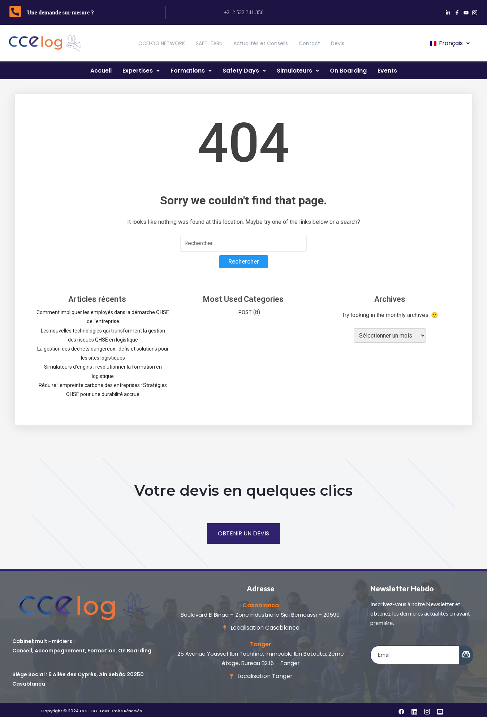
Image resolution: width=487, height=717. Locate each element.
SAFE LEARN (209, 43)
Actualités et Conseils (260, 43)
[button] (449, 43)
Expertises (141, 70)
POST (245, 312)
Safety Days (244, 70)
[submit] (466, 655)
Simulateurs (298, 70)
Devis (337, 43)
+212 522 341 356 (244, 12)
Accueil (101, 70)
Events (387, 70)
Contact (309, 43)
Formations (191, 70)
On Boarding (348, 70)
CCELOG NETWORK (161, 43)
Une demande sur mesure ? (60, 12)
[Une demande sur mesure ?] (15, 12)
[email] (415, 655)
